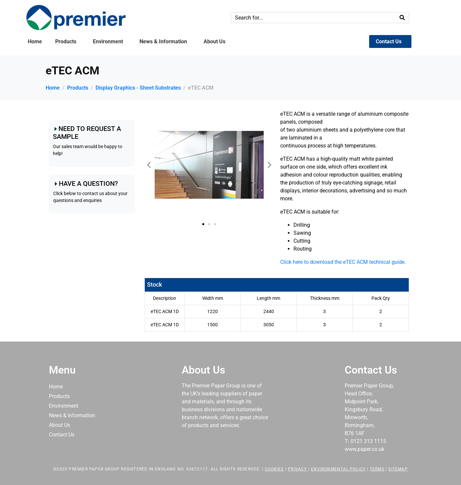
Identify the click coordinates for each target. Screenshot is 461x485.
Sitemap (397, 469)
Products (65, 41)
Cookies (274, 469)
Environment (108, 41)
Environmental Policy (338, 469)
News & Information (163, 41)
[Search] (402, 18)
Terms (377, 469)
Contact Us (389, 41)
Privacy (297, 469)
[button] (149, 165)
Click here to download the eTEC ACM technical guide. (343, 262)
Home (35, 41)
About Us (214, 41)
